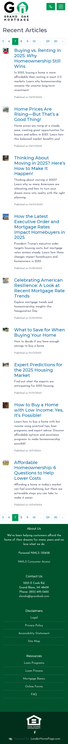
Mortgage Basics (34, 678)
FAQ (34, 694)
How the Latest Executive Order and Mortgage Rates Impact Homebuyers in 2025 (39, 227)
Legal (34, 617)
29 (48, 41)
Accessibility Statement (34, 633)
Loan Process (34, 670)
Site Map (34, 641)
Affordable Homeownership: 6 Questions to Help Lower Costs (35, 470)
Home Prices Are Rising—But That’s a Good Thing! (36, 114)
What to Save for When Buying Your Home (39, 332)
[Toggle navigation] (61, 6)
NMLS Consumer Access (34, 561)
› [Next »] (62, 41)
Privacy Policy (34, 625)
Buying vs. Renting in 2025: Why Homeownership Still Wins (37, 58)
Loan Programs (34, 663)
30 (55, 41)
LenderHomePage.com (45, 738)
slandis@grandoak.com (34, 596)
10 (34, 41)
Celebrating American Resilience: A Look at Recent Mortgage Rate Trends (39, 287)
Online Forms (34, 686)
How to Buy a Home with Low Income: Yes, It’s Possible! (38, 410)
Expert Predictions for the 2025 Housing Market (38, 370)
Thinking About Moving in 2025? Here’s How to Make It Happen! (39, 165)
